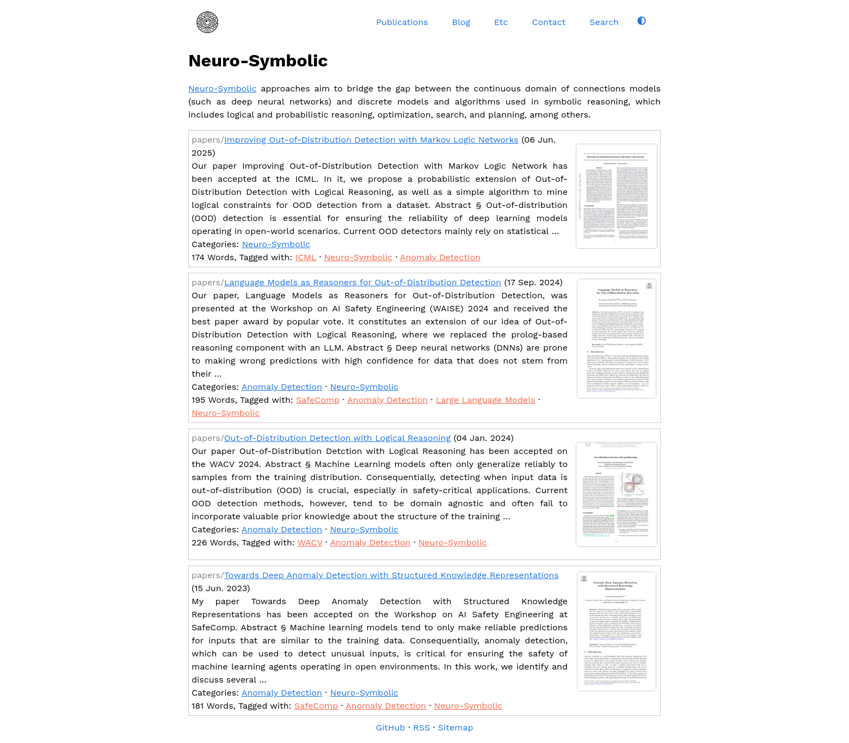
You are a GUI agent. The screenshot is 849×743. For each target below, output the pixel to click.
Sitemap (455, 727)
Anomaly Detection (440, 257)
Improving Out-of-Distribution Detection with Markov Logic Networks (371, 139)
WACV (309, 542)
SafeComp (318, 400)
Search (604, 22)
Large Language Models (486, 400)
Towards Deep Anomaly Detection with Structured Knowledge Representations (391, 575)
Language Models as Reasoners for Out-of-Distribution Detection (362, 282)
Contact (549, 22)
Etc (501, 22)
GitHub (390, 727)
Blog (461, 22)
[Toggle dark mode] (641, 20)
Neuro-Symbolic (222, 88)
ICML (305, 257)
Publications (402, 22)
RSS (421, 727)
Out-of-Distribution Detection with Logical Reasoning (337, 438)
